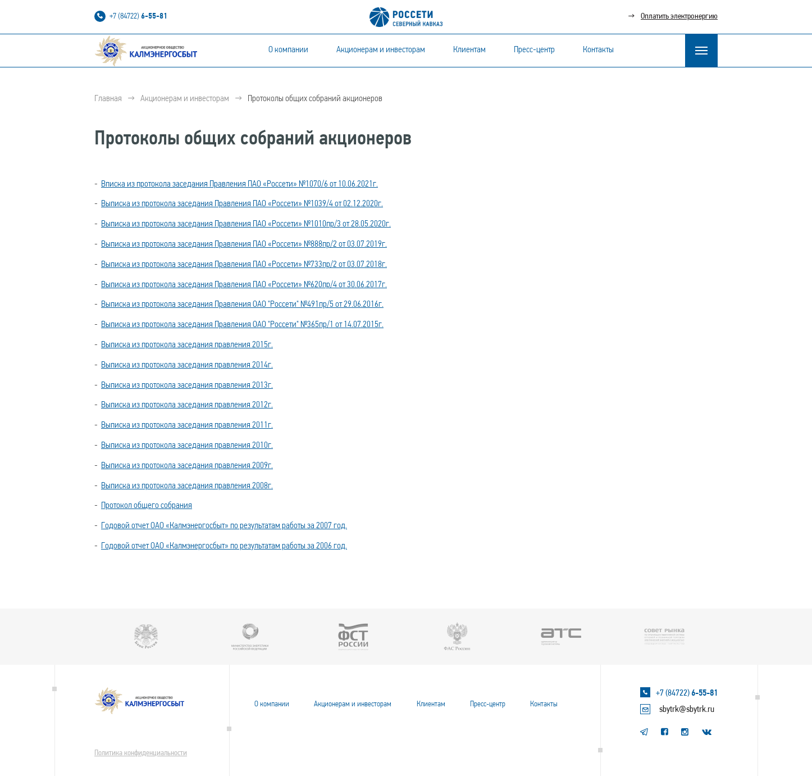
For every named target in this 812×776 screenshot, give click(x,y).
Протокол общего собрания (146, 505)
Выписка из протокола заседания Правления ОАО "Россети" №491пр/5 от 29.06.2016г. (242, 304)
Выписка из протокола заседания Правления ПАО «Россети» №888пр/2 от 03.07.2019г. (244, 244)
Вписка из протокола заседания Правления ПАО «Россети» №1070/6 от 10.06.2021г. (239, 184)
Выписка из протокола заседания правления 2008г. (187, 486)
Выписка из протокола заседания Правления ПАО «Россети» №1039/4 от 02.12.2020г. (242, 203)
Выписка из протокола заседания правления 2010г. (187, 445)
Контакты (598, 50)
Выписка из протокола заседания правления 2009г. (187, 465)
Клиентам (469, 50)
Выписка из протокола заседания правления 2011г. (187, 425)
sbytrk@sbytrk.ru (686, 709)
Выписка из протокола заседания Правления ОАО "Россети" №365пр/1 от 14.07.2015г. (242, 324)
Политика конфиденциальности (140, 753)
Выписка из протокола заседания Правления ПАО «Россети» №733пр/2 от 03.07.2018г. (244, 264)
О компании (288, 50)
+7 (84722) (138, 16)
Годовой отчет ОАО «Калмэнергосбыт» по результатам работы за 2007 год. (224, 525)
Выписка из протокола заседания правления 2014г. (187, 365)
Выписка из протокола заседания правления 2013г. (187, 385)
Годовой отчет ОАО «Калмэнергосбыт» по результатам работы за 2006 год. (224, 546)
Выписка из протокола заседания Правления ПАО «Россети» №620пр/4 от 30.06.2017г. (244, 284)
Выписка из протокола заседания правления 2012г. (187, 405)
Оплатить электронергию (679, 16)
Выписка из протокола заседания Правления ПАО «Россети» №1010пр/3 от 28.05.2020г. (246, 224)
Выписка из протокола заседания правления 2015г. (187, 345)
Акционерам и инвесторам (380, 50)
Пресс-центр (534, 50)
